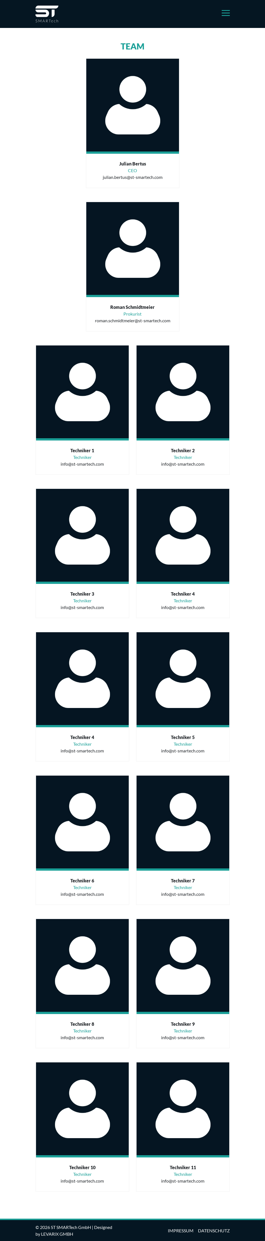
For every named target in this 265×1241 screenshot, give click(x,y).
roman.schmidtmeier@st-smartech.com (132, 320)
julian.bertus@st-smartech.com (133, 177)
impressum (181, 1230)
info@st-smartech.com (82, 463)
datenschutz (214, 1230)
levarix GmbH (57, 1234)
